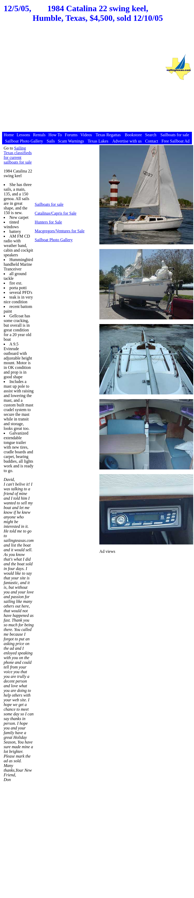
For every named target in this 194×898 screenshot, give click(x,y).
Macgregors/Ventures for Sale (59, 231)
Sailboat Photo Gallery (54, 240)
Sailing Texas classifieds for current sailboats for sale (18, 155)
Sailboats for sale (49, 204)
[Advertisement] (82, 82)
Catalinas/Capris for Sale (55, 213)
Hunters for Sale (48, 222)
